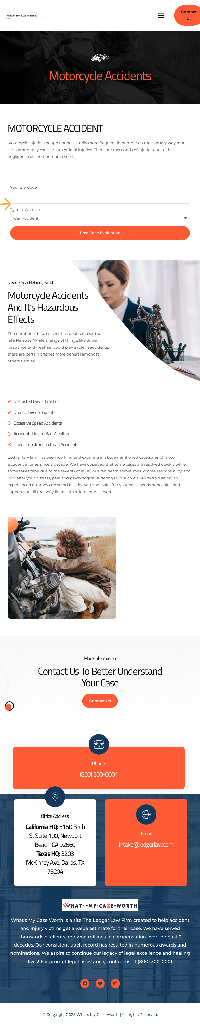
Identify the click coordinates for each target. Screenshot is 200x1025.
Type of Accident (26, 209)
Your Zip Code (23, 187)
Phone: (98, 763)
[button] (161, 15)
